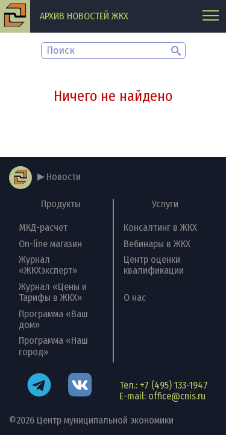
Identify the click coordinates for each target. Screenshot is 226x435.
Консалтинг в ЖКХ (160, 227)
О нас (135, 297)
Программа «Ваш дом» (53, 319)
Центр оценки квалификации (154, 265)
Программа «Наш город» (53, 346)
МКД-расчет (43, 227)
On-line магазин (50, 244)
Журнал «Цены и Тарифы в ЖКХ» (53, 292)
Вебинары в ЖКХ (157, 244)
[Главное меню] (210, 16)
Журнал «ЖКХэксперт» (48, 265)
